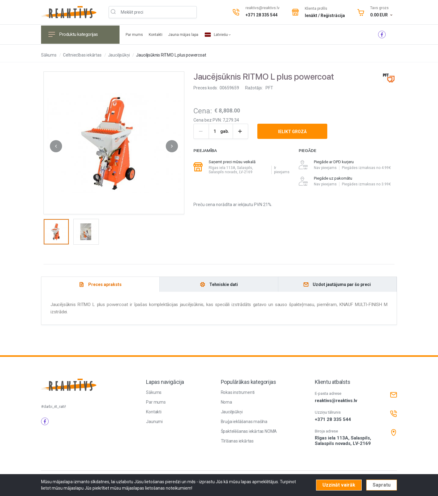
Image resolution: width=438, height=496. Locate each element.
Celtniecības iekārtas (82, 55)
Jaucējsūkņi (119, 55)
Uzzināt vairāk (338, 485)
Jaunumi (154, 421)
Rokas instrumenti (238, 392)
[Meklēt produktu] (153, 12)
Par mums (135, 35)
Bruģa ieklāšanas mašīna (244, 421)
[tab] (100, 284)
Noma (226, 402)
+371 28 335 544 (261, 14)
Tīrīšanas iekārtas (237, 441)
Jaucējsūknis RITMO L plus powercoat (171, 55)
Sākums (49, 55)
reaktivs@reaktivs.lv (262, 8)
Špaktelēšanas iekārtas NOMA (249, 431)
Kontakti (156, 35)
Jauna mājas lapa (183, 35)
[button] (56, 146)
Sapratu (382, 485)
